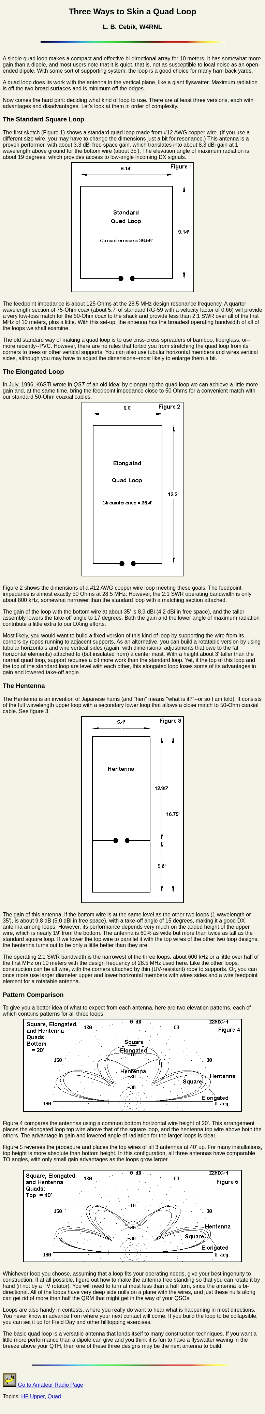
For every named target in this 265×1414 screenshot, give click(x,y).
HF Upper (32, 1396)
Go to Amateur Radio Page (43, 1385)
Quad (54, 1396)
